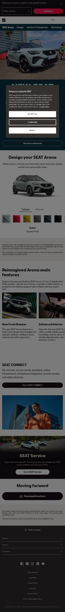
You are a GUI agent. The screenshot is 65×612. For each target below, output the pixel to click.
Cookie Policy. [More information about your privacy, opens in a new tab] (44, 107)
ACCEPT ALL (32, 114)
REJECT (32, 130)
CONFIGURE (32, 122)
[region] (32, 111)
